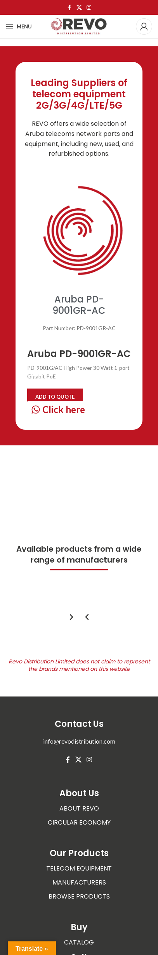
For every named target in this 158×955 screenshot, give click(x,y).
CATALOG (79, 942)
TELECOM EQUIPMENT (79, 868)
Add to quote (55, 397)
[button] (87, 617)
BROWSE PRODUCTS (79, 896)
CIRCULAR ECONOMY (79, 822)
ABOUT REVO (79, 808)
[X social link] (79, 7)
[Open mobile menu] (19, 26)
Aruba (34, 133)
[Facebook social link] (69, 7)
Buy (79, 927)
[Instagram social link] (89, 7)
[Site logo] (79, 26)
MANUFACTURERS (79, 882)
